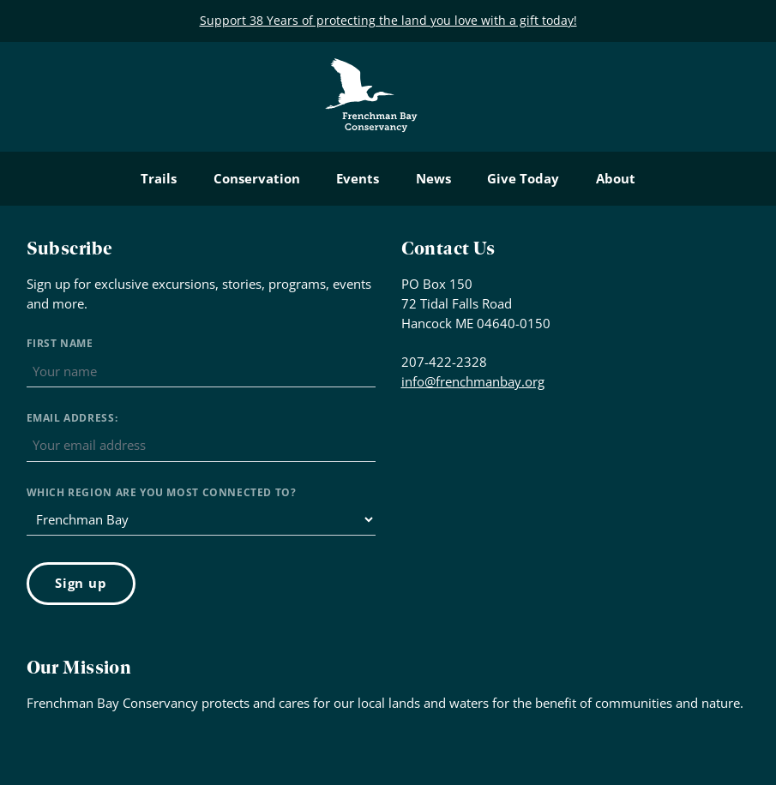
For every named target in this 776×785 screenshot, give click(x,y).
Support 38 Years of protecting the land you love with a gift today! (388, 20)
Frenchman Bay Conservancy (372, 72)
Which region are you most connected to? (162, 492)
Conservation (257, 178)
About (615, 178)
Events (357, 178)
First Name (60, 343)
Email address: (72, 417)
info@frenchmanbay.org (472, 381)
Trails (159, 178)
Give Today (523, 178)
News (433, 178)
